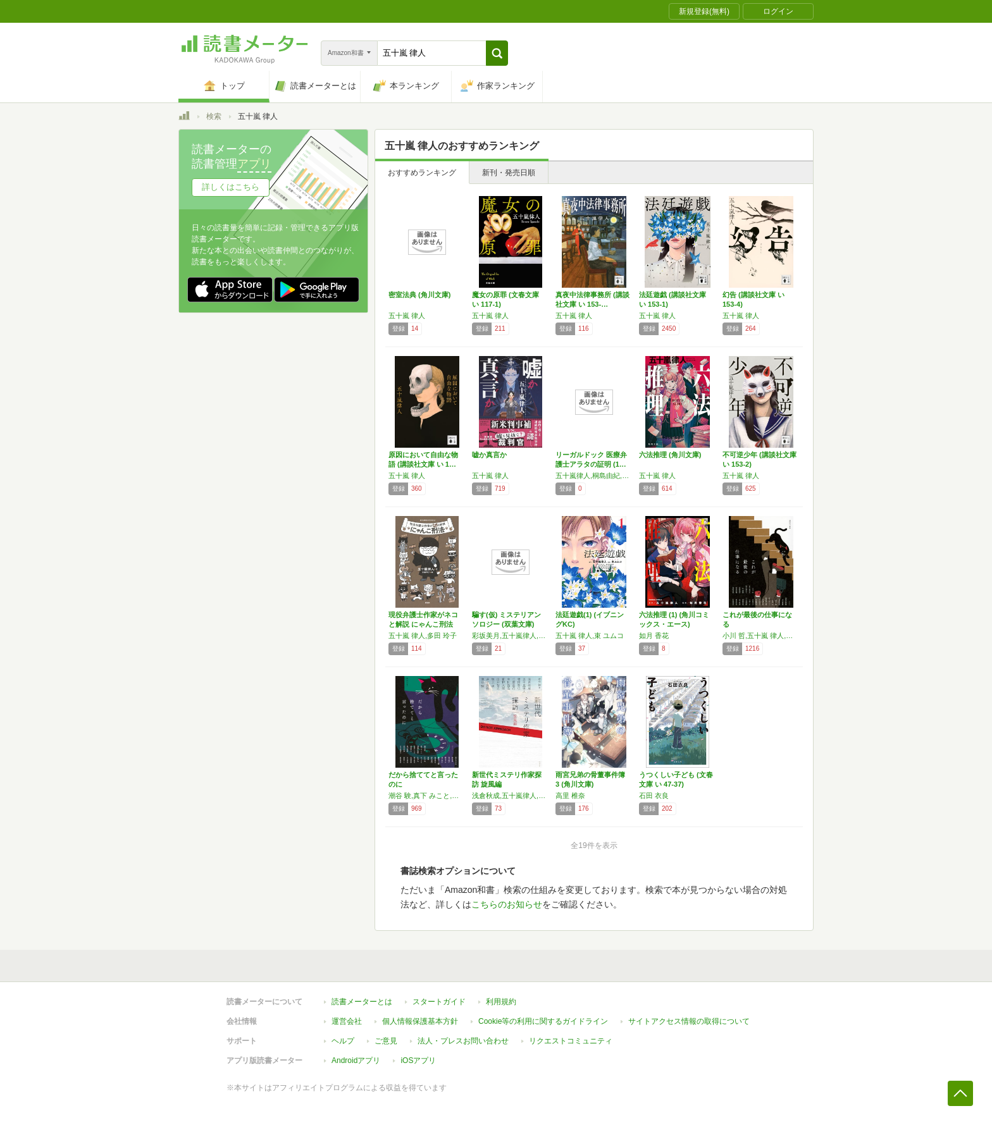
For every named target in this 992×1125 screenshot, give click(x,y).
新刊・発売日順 (508, 172)
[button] (497, 53)
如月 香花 (654, 635)
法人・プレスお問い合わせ (463, 1041)
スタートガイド (439, 1001)
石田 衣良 (654, 795)
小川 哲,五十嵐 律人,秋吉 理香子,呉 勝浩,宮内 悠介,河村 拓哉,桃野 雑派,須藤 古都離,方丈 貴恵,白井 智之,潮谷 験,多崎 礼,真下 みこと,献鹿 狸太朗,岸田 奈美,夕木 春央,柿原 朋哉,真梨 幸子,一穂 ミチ (761, 635)
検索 (213, 116)
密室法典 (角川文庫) (419, 294)
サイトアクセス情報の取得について (689, 1021)
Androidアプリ (356, 1060)
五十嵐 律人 (406, 315)
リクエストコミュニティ (570, 1041)
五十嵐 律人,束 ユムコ (589, 635)
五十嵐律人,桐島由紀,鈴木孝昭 (594, 475)
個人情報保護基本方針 (420, 1021)
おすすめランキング (422, 172)
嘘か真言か (489, 454)
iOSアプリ (418, 1060)
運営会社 (347, 1021)
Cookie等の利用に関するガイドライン (543, 1021)
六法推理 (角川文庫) (670, 454)
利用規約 (501, 1001)
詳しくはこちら (230, 187)
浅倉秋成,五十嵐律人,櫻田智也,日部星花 (510, 795)
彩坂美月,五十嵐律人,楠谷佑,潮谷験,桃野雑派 (510, 635)
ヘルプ (343, 1041)
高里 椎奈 (570, 795)
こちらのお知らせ (506, 904)
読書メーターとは (362, 1001)
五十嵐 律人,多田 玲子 (422, 635)
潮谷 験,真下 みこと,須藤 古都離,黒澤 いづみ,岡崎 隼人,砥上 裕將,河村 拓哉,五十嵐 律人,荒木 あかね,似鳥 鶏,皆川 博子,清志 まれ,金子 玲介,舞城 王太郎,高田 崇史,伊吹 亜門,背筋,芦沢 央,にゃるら (427, 795)
